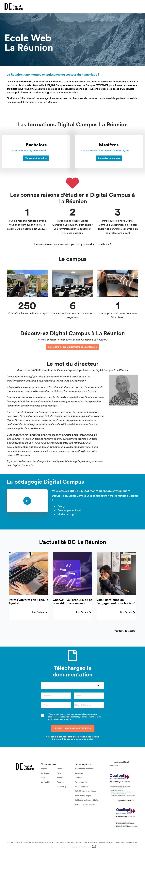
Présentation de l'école (84, 768)
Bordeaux (45, 773)
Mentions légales (56, 847)
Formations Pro (81, 782)
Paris (59, 773)
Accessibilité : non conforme (78, 847)
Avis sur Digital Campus (85, 804)
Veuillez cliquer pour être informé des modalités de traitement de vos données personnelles (72, 737)
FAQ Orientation (81, 786)
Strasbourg (61, 786)
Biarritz (44, 768)
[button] (94, 847)
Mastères (78, 777)
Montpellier (45, 782)
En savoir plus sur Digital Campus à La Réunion (72, 346)
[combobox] (76, 705)
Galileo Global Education (86, 843)
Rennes (60, 777)
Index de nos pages (83, 795)
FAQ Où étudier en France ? (86, 791)
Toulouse (60, 782)
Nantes (60, 768)
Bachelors (79, 773)
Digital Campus (9, 15)
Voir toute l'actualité (124, 631)
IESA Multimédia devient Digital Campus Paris (118, 843)
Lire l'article (40, 612)
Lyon (43, 777)
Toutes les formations (36, 158)
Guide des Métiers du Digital (86, 800)
